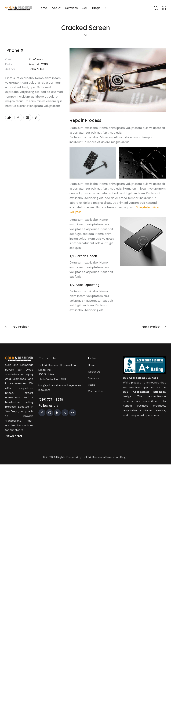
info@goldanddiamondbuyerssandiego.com (60, 387)
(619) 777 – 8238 (50, 399)
